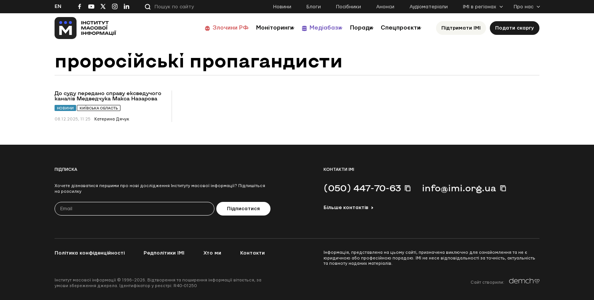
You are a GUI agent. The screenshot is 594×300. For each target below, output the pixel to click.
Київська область (99, 108)
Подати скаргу (514, 28)
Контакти (252, 253)
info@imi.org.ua (459, 187)
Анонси (385, 6)
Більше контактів (346, 207)
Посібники (348, 6)
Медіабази (308, 28)
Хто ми (212, 253)
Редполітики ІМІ (164, 253)
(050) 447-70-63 (362, 187)
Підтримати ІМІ (461, 28)
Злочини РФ (200, 28)
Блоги (313, 6)
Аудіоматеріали (429, 6)
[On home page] (85, 28)
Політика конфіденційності (90, 253)
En (58, 6)
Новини (282, 6)
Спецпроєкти (396, 28)
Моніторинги (251, 28)
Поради (350, 28)
